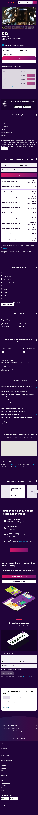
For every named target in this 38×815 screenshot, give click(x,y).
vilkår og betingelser (26, 676)
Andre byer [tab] (6, 697)
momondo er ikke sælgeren (19, 725)
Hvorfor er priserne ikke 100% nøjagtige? (19, 731)
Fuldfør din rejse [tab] (24, 697)
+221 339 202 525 (6, 43)
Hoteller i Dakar (30, 736)
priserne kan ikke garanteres (28, 721)
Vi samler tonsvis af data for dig (19, 728)
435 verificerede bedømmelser (15, 45)
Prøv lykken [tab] (14, 697)
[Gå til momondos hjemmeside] (10, 2)
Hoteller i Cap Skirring (8, 705)
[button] (2, 2)
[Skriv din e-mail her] (20, 665)
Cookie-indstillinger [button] (5, 257)
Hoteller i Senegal (21, 736)
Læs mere (4, 248)
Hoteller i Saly (6, 707)
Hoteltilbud (5, 736)
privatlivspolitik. (4, 677)
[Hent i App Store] (27, 107)
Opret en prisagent (22, 541)
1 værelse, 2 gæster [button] (8, 54)
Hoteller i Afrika (13, 736)
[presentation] (27, 107)
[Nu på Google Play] (18, 107)
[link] (19, 550)
